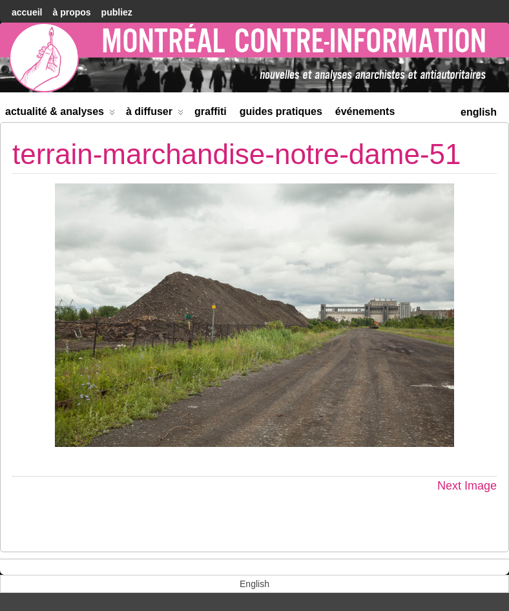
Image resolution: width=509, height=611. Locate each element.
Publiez (116, 12)
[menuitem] (478, 110)
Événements (365, 111)
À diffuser (154, 114)
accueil (27, 12)
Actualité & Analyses (60, 114)
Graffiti (210, 111)
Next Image (467, 485)
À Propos (71, 12)
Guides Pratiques (281, 111)
